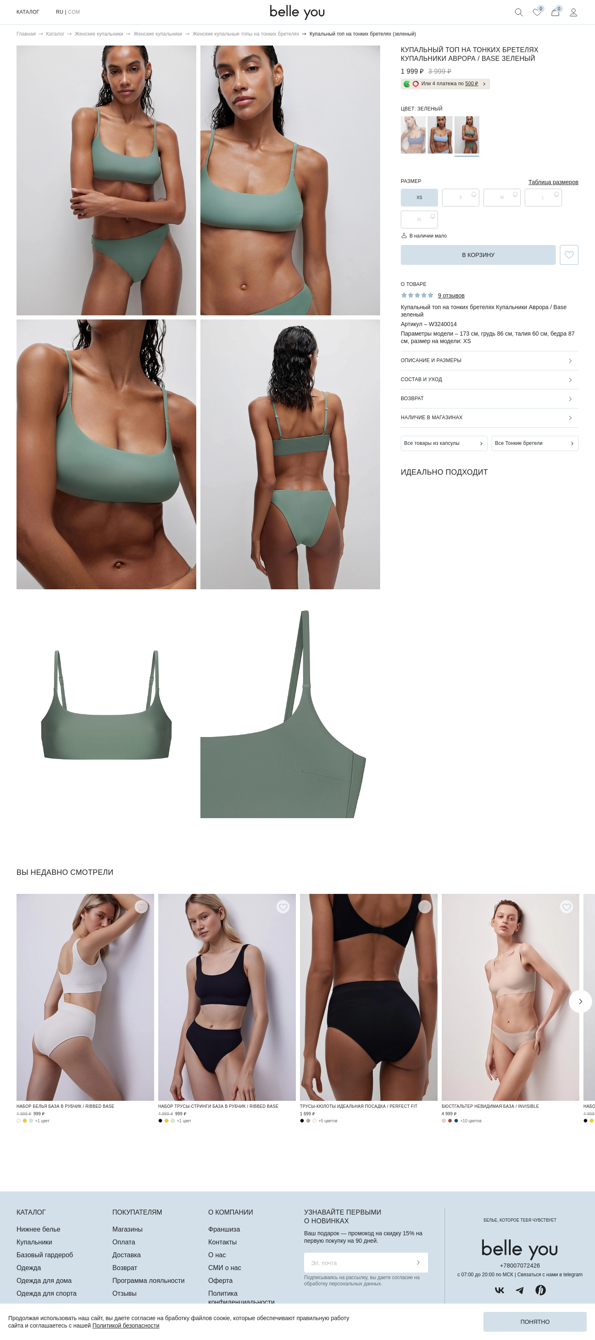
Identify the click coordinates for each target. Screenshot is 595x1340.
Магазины (127, 1229)
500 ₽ (471, 83)
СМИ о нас (224, 1267)
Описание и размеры (431, 360)
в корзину (478, 255)
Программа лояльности (148, 1280)
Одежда (29, 1267)
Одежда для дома (44, 1280)
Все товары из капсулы (431, 443)
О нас (217, 1254)
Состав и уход (421, 379)
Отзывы (124, 1293)
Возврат (412, 398)
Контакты (222, 1242)
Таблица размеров (553, 182)
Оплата (123, 1242)
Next (580, 1001)
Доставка (126, 1254)
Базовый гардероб (45, 1254)
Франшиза (224, 1229)
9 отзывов (451, 295)
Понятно (535, 1321)
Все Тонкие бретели (519, 443)
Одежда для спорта (46, 1293)
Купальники (34, 1242)
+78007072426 (520, 1265)
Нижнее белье (38, 1229)
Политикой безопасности (126, 1325)
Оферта (220, 1280)
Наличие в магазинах (431, 417)
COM (74, 12)
